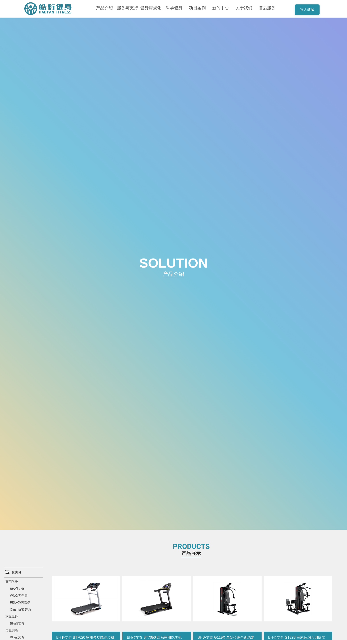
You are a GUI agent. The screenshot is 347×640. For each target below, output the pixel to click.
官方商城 (307, 9)
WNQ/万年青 (19, 595)
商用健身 (12, 581)
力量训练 (12, 630)
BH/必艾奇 (17, 588)
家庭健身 (12, 616)
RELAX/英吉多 (20, 602)
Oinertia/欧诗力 (20, 609)
